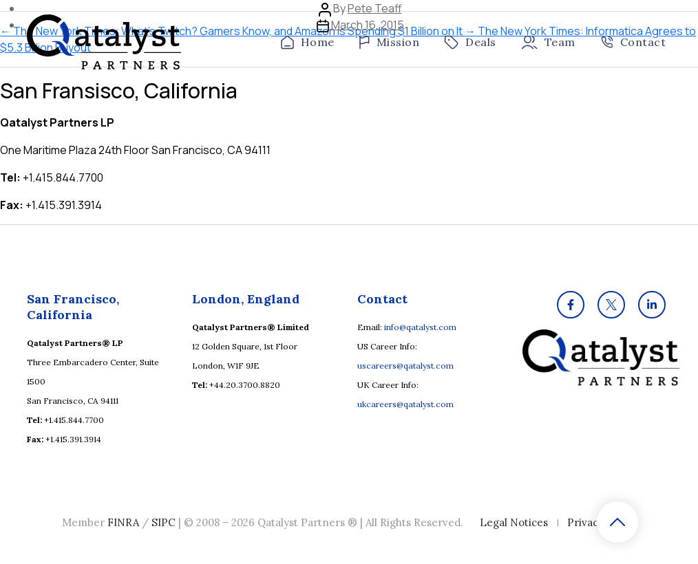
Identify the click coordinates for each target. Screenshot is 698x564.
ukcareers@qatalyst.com (405, 404)
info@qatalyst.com (420, 327)
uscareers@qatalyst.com (405, 365)
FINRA (123, 522)
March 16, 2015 (367, 24)
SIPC (163, 522)
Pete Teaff (375, 8)
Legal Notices (514, 522)
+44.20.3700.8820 (244, 385)
